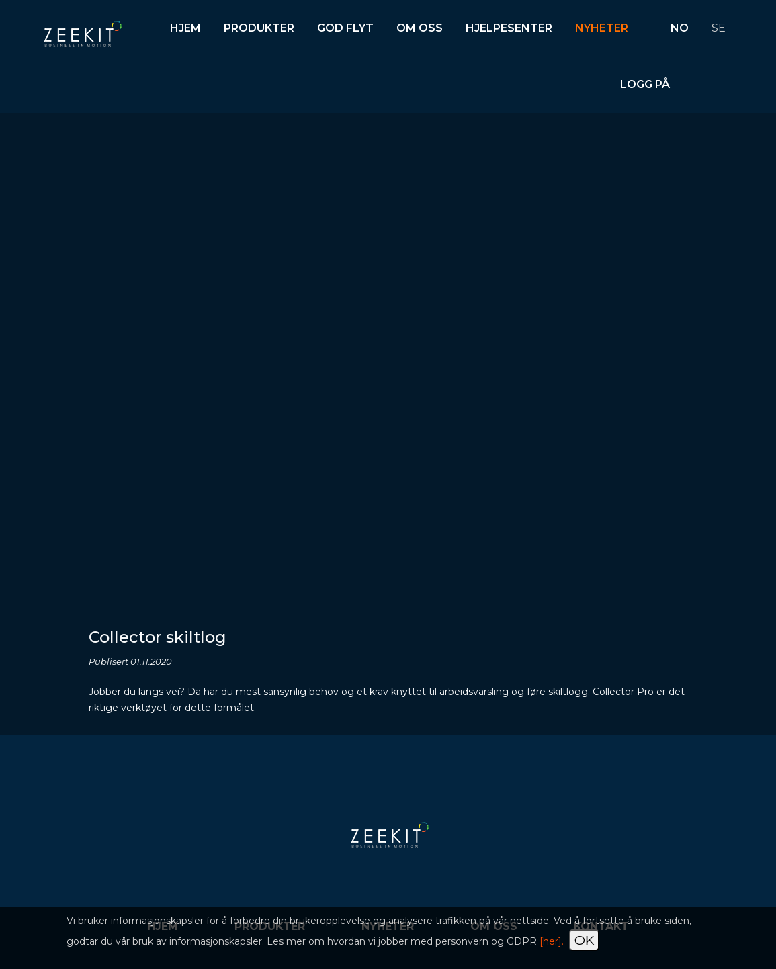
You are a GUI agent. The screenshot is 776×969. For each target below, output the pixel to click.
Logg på (645, 84)
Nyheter (601, 27)
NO (680, 27)
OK (584, 940)
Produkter (259, 27)
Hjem (185, 27)
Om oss (419, 27)
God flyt (345, 27)
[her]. (552, 941)
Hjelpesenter (509, 27)
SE (719, 27)
